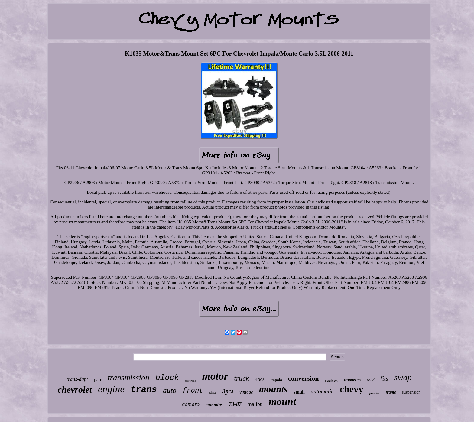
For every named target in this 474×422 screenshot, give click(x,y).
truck (241, 378)
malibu (255, 404)
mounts (273, 389)
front (192, 391)
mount (282, 401)
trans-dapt (77, 379)
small (299, 391)
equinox (331, 380)
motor (215, 376)
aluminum (352, 380)
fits (384, 378)
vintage (246, 392)
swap (403, 377)
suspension (411, 392)
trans (144, 390)
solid (370, 380)
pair (98, 379)
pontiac (374, 393)
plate (212, 392)
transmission (128, 377)
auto (169, 390)
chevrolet (75, 389)
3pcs (228, 391)
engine (111, 389)
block (167, 377)
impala (276, 380)
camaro (191, 404)
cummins (214, 404)
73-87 (235, 404)
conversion (303, 378)
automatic (322, 391)
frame (391, 392)
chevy (351, 389)
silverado (190, 380)
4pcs (259, 379)
